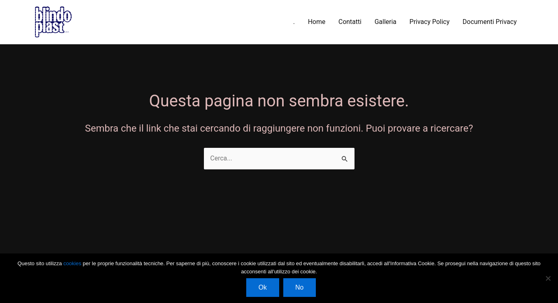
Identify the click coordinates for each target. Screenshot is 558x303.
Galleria (385, 22)
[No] (548, 278)
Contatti (349, 22)
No (299, 287)
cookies (73, 263)
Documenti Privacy (490, 22)
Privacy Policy (429, 22)
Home (316, 22)
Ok (262, 287)
